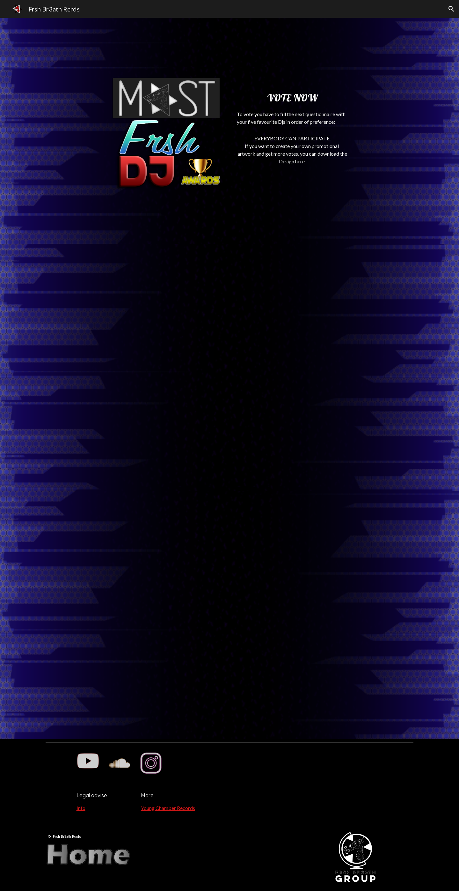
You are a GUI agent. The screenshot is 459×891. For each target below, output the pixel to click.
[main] (292, 102)
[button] (451, 9)
